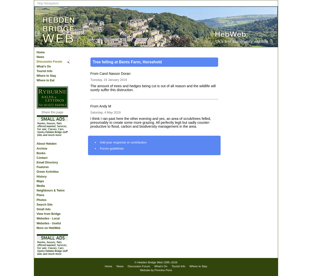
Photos (42, 200)
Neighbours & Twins (51, 190)
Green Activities (48, 171)
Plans (40, 195)
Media (41, 186)
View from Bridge (48, 214)
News (40, 57)
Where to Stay (46, 75)
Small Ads (44, 209)
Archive (42, 148)
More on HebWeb (48, 228)
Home (41, 52)
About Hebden (47, 143)
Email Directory (47, 162)
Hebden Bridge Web (150, 262)
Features (43, 167)
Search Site (44, 204)
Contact (42, 158)
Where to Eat (45, 80)
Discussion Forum (49, 61)
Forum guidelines (112, 148)
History (42, 176)
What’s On (44, 66)
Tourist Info (44, 71)
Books (41, 153)
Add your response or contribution (123, 142)
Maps (40, 181)
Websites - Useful (49, 223)
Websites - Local (48, 218)
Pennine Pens (163, 270)
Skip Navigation (48, 3)
